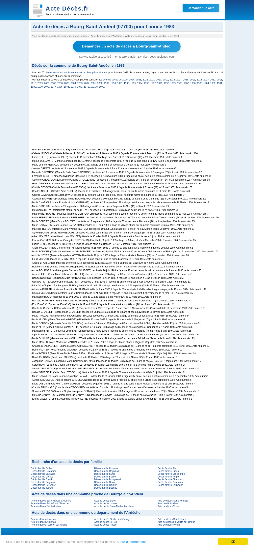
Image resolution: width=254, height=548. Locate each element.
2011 (219, 79)
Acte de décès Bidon (105, 500)
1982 (213, 83)
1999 (106, 83)
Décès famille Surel (104, 473)
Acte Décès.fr (67, 8)
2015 (192, 79)
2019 (165, 79)
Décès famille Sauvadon (170, 485)
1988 (179, 83)
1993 (146, 83)
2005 (66, 83)
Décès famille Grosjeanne (171, 473)
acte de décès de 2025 (115, 79)
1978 (46, 86)
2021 (152, 79)
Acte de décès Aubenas (43, 522)
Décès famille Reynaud (106, 471)
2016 (186, 79)
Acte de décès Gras (168, 503)
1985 (199, 83)
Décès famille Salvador (43, 473)
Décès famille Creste (169, 471)
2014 (199, 79)
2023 (138, 79)
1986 (193, 83)
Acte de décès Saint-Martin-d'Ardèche (114, 506)
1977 (53, 86)
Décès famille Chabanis (170, 479)
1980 (33, 86)
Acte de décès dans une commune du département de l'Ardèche (86, 513)
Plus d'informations (133, 542)
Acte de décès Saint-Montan (46, 506)
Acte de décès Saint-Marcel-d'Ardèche (51, 500)
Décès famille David (41, 479)
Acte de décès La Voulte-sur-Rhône (176, 522)
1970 (101, 86)
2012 (213, 79)
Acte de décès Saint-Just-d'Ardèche (49, 503)
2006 (60, 83)
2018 (172, 79)
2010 (33, 83)
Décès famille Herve (104, 482)
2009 (40, 83)
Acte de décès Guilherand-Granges (112, 519)
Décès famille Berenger (43, 485)
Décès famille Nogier (169, 476)
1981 (219, 83)
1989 (173, 83)
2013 (206, 79)
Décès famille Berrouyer (170, 482)
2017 (179, 79)
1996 (126, 83)
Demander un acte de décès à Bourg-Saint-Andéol (126, 46)
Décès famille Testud (42, 487)
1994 (139, 83)
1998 (113, 83)
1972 (86, 86)
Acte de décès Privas (105, 524)
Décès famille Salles (41, 468)
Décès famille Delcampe (43, 471)
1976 (60, 86)
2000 (100, 83)
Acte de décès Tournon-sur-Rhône (49, 524)
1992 (153, 83)
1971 (93, 86)
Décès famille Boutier (105, 485)
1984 (206, 83)
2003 (80, 83)
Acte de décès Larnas (105, 503)
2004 (73, 83)
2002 (86, 83)
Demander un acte (201, 8)
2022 (145, 79)
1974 (73, 86)
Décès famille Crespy (42, 476)
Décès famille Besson (105, 476)
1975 (66, 86)
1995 (133, 83)
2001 (93, 83)
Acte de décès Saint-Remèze (173, 500)
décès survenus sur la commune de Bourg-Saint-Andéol (76, 72)
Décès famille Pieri (167, 468)
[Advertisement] (127, 120)
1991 (160, 83)
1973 (80, 86)
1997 (120, 83)
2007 (53, 83)
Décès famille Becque (105, 487)
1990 (166, 83)
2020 (159, 79)
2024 (132, 79)
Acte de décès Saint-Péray (172, 519)
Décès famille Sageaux (43, 482)
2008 (46, 83)
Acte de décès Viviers (169, 506)
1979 (40, 86)
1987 (186, 83)
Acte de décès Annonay (43, 519)
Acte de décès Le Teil (105, 522)
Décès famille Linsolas (106, 468)
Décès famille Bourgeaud (107, 479)
